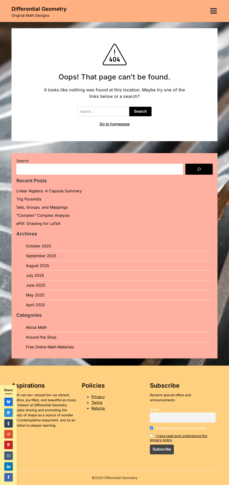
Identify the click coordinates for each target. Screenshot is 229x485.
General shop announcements (177, 428)
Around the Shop (41, 337)
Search (22, 160)
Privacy (98, 396)
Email (154, 409)
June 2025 (35, 285)
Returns (98, 408)
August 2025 (37, 265)
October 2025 (38, 246)
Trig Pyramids (28, 199)
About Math (36, 327)
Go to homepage (115, 124)
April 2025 (35, 304)
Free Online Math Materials (50, 347)
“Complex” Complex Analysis (43, 215)
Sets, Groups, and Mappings (42, 207)
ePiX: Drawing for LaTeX (38, 223)
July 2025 (35, 275)
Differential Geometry (39, 9)
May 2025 (35, 295)
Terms (96, 402)
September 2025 (41, 255)
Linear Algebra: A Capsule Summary (49, 191)
